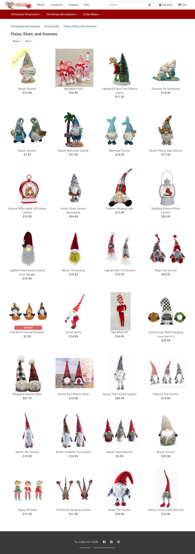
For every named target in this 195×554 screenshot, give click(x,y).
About (41, 4)
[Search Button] (149, 5)
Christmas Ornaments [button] (26, 14)
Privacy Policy (85, 548)
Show (17, 41)
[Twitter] (111, 541)
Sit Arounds (51, 26)
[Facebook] (104, 541)
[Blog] (118, 541)
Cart (182, 4)
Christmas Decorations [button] (61, 14)
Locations (56, 4)
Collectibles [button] (91, 14)
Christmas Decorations (25, 26)
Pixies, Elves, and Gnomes (80, 26)
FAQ (86, 4)
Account (166, 4)
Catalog (73, 4)
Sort (28, 41)
